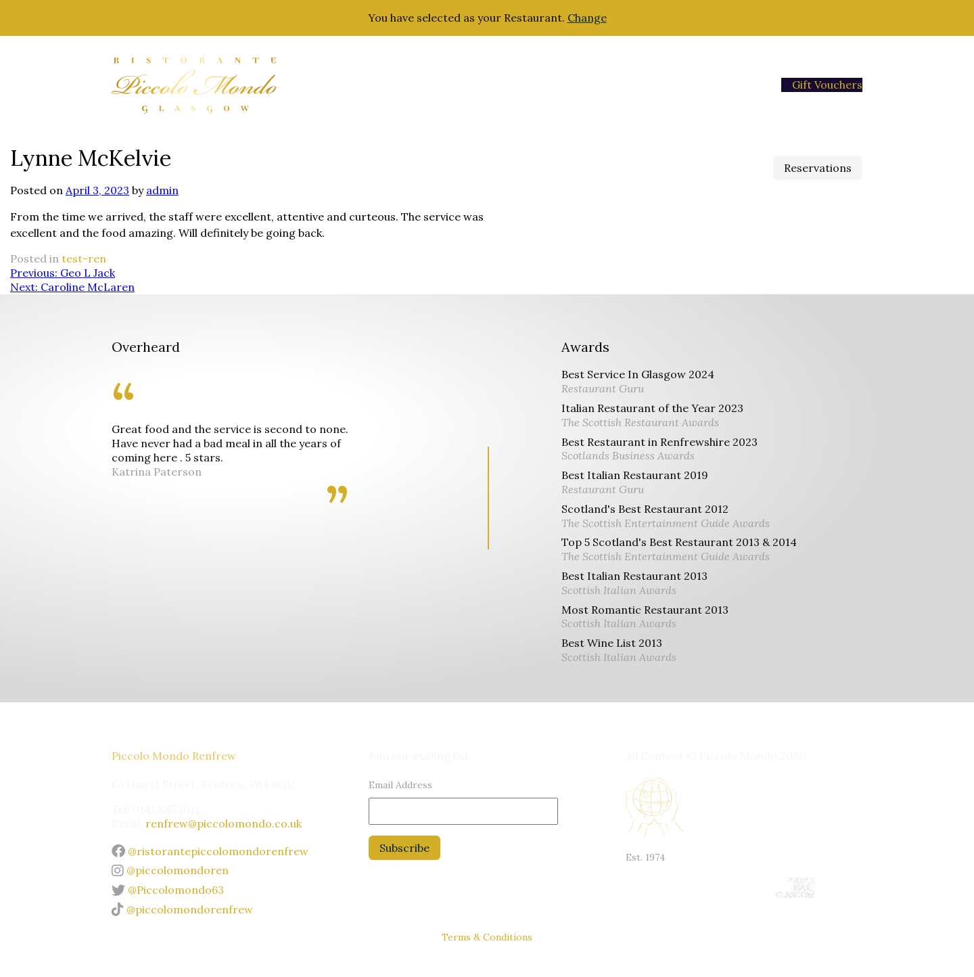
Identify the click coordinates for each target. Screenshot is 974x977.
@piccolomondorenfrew (182, 909)
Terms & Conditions (487, 937)
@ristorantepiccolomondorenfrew (210, 851)
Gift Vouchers (827, 84)
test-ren (84, 258)
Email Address (400, 785)
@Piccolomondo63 (168, 889)
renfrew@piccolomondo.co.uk (223, 823)
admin (162, 190)
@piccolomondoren (170, 870)
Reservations (818, 168)
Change (587, 17)
